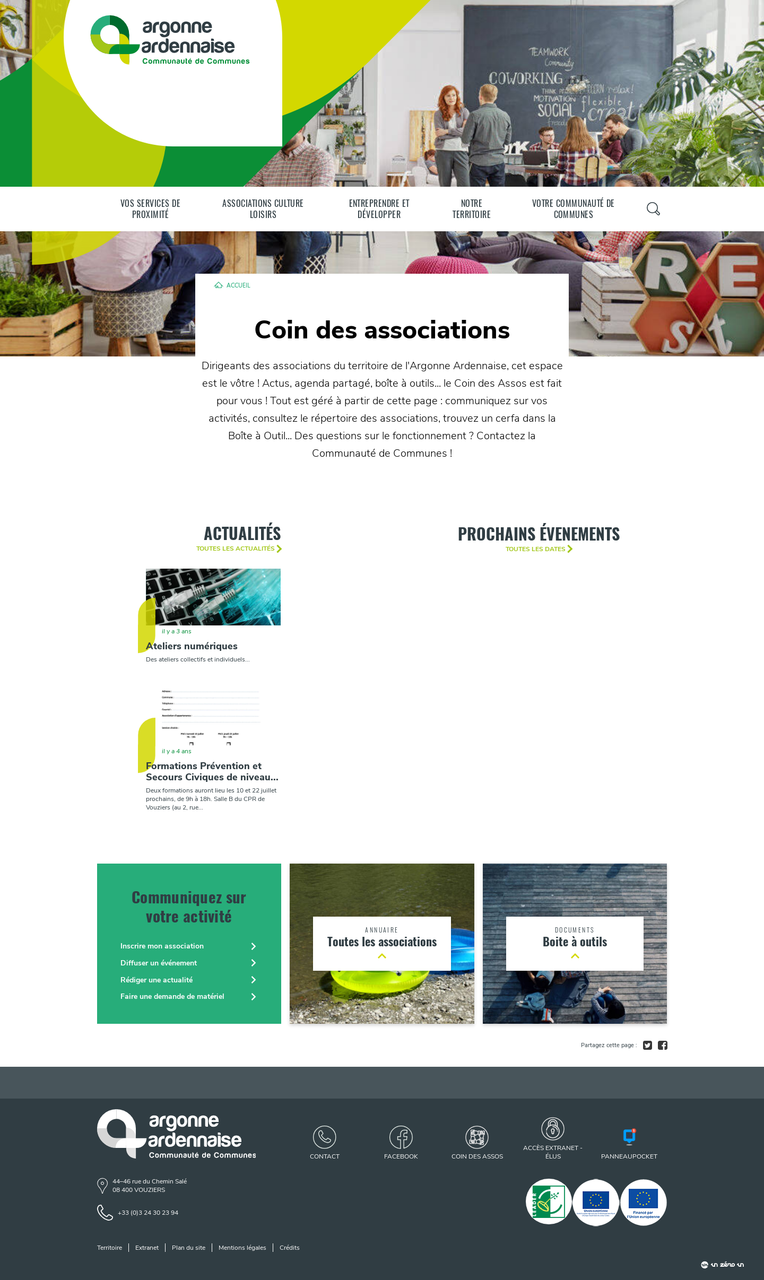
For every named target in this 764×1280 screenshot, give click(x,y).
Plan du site (188, 1247)
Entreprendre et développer (379, 209)
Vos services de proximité (150, 209)
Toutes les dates (536, 549)
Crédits (290, 1247)
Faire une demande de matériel (172, 996)
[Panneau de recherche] (653, 209)
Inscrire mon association (162, 946)
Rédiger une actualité (156, 980)
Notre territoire (472, 209)
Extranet (147, 1247)
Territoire (109, 1247)
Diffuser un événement (158, 963)
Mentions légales (242, 1247)
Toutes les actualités (235, 548)
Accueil (238, 285)
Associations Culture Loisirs (263, 209)
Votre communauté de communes (573, 209)
